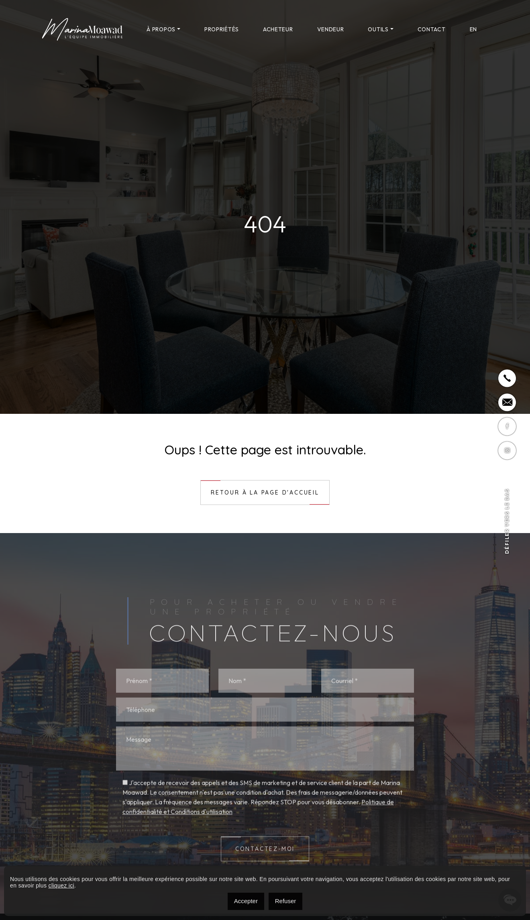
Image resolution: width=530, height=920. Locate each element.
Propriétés (221, 29)
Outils (378, 29)
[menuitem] (473, 29)
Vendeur (330, 29)
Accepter (246, 901)
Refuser (285, 901)
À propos (161, 29)
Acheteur (278, 29)
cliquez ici (62, 885)
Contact (432, 29)
